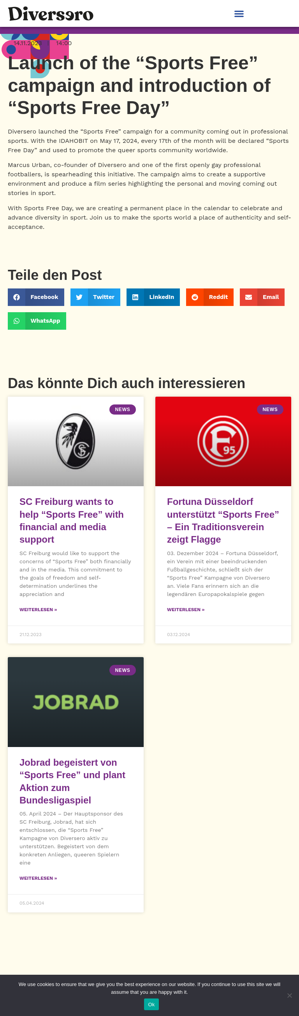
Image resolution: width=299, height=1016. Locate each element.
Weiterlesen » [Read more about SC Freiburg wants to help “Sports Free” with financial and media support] (38, 609)
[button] (238, 13)
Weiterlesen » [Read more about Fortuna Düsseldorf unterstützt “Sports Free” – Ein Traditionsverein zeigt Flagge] (185, 609)
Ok (151, 1004)
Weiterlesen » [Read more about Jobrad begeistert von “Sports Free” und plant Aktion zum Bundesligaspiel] (38, 878)
